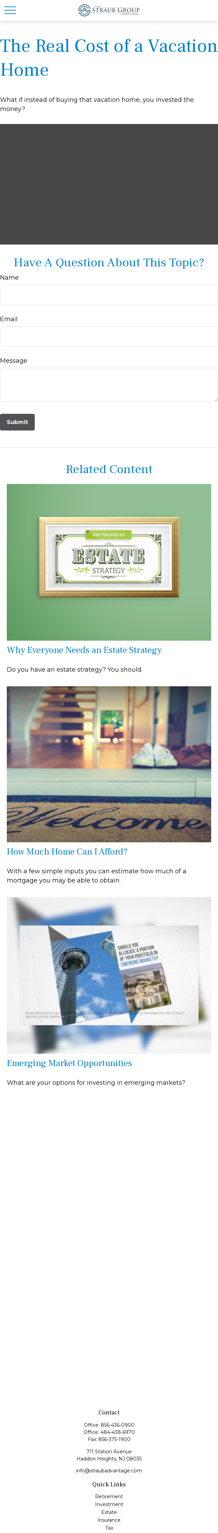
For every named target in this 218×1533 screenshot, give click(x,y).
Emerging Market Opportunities (69, 1063)
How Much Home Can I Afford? (67, 852)
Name (9, 277)
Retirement (109, 1496)
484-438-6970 (117, 1432)
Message (13, 360)
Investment (109, 1504)
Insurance (109, 1520)
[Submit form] (17, 422)
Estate (109, 1512)
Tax (109, 1528)
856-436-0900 (118, 1425)
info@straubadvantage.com (109, 1471)
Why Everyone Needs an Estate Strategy (84, 650)
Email (9, 319)
